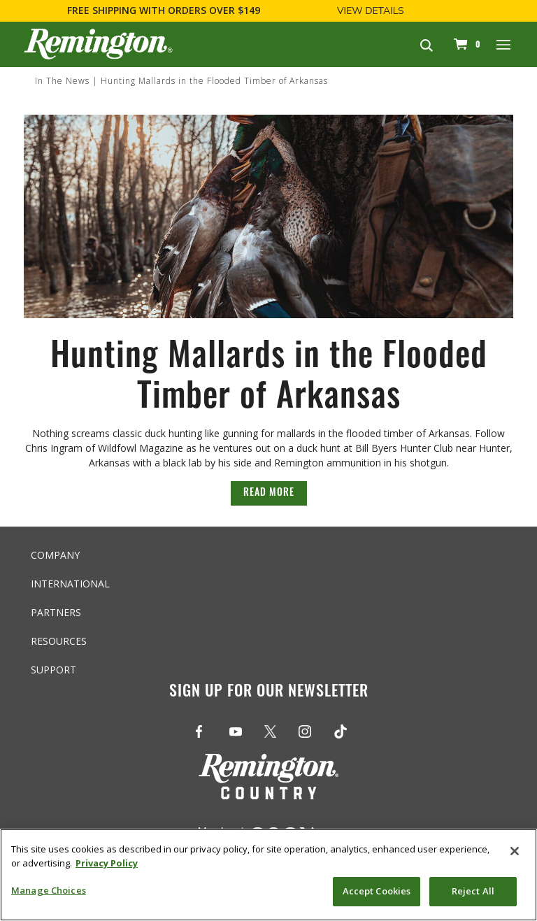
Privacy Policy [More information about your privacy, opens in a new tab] (107, 863)
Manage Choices (48, 890)
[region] (268, 875)
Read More (268, 493)
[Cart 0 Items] (465, 44)
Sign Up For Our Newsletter (268, 693)
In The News (62, 81)
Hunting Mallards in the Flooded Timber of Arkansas (214, 81)
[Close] (514, 851)
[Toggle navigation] (504, 44)
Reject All (473, 891)
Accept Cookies (377, 891)
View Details (370, 10)
